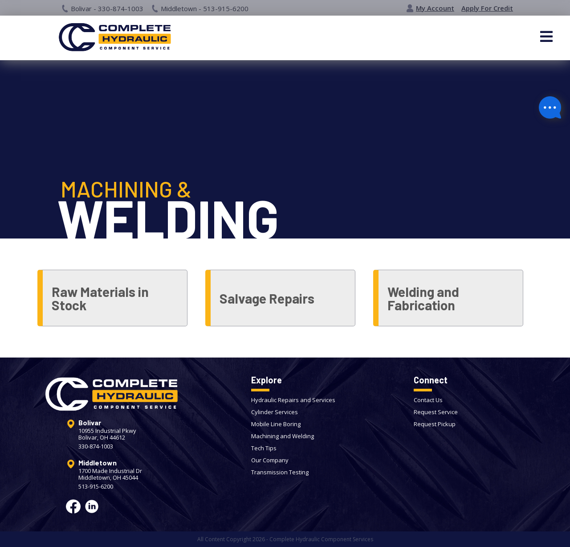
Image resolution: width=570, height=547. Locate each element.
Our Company (270, 460)
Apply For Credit (487, 8)
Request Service (436, 412)
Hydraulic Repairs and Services (293, 400)
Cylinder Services (274, 412)
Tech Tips (264, 448)
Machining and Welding (282, 436)
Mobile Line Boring (276, 424)
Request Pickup (435, 424)
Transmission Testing (280, 472)
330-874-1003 (95, 446)
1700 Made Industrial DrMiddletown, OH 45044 (110, 474)
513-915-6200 (95, 486)
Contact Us (428, 400)
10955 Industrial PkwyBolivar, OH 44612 (107, 434)
